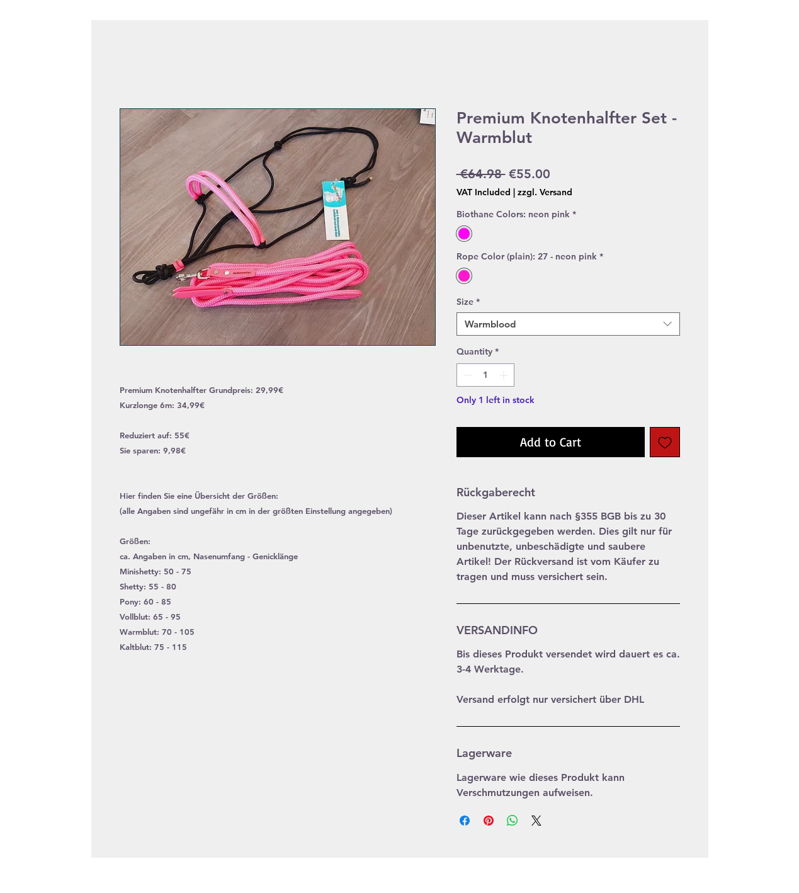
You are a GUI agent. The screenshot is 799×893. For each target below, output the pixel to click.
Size (468, 301)
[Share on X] (536, 820)
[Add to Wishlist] (665, 442)
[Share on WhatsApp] (512, 820)
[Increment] (505, 375)
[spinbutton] (485, 375)
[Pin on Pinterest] (488, 820)
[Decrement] (466, 375)
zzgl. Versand (545, 192)
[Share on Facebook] (464, 820)
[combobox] (568, 324)
